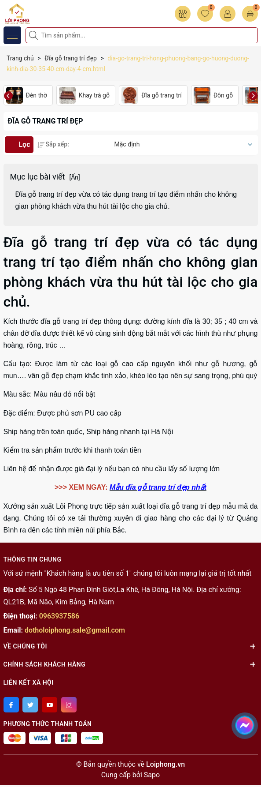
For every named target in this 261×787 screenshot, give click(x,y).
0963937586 (59, 616)
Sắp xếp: (53, 144)
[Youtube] (49, 704)
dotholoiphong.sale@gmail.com (75, 630)
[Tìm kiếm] (34, 35)
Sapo (152, 775)
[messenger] (245, 724)
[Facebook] (11, 704)
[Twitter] (30, 704)
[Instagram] (69, 704)
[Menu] (12, 35)
